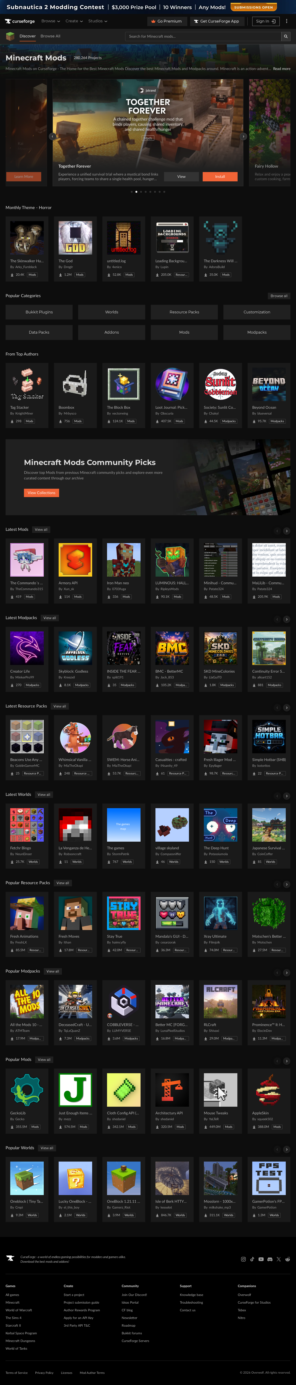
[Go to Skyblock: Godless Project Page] (75, 659)
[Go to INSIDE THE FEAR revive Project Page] (123, 659)
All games (12, 1295)
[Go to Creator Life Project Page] (27, 659)
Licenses (66, 1373)
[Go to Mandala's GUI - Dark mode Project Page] (172, 924)
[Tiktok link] (252, 1259)
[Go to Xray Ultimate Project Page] (220, 924)
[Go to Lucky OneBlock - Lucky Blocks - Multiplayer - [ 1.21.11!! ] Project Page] (75, 1189)
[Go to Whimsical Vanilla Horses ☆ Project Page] (75, 747)
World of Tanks (16, 1348)
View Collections (41, 493)
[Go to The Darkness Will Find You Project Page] (220, 249)
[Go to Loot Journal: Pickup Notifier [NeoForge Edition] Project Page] (172, 395)
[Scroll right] (286, 531)
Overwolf (244, 1295)
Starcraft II (13, 1325)
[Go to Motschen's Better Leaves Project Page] (269, 924)
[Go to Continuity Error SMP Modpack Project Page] (269, 659)
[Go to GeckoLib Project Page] (27, 1101)
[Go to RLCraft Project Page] (220, 1012)
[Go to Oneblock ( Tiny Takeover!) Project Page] (27, 1189)
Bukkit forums (132, 1333)
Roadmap (128, 1325)
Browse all (279, 296)
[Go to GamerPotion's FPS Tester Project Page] (269, 1189)
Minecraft (13, 1302)
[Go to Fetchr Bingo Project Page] (27, 836)
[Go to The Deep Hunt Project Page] (220, 836)
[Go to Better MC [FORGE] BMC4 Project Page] (172, 1012)
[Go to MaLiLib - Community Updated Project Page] (269, 571)
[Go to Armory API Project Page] (75, 571)
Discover (28, 36)
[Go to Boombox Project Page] (75, 395)
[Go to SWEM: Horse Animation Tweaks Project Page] (123, 747)
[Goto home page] (20, 21)
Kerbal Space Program (21, 1333)
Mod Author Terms (92, 1373)
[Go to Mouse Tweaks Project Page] (220, 1101)
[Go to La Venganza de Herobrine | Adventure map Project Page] (75, 836)
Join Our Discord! (134, 1295)
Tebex (242, 1310)
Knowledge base (191, 1295)
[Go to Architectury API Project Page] (172, 1101)
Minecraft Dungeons (20, 1341)
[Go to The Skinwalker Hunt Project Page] (27, 249)
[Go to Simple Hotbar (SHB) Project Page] (269, 747)
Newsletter (129, 1318)
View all (41, 530)
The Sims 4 (13, 1318)
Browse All (50, 36)
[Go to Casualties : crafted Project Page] (172, 747)
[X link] (279, 1259)
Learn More (220, 177)
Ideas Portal (130, 1302)
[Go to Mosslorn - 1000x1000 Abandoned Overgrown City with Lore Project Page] (220, 1189)
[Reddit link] (287, 1259)
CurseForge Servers (135, 1341)
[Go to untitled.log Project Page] (123, 249)
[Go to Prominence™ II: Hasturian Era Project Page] (269, 1012)
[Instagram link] (243, 1259)
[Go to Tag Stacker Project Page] (27, 395)
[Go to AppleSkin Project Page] (269, 1101)
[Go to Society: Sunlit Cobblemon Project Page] (220, 395)
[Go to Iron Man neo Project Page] (123, 571)
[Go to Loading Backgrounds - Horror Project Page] (172, 249)
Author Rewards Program (82, 1310)
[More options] (286, 21)
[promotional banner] (148, 7)
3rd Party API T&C (77, 1325)
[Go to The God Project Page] (75, 249)
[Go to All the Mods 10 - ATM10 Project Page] (27, 1012)
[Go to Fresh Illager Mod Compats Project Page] (220, 747)
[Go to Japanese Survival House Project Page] (269, 836)
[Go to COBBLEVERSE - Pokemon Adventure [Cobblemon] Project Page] (123, 1012)
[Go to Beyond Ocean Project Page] (269, 395)
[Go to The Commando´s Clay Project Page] (27, 571)
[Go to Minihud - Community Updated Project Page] (220, 571)
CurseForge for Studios (254, 1302)
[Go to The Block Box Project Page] (123, 395)
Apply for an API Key (78, 1318)
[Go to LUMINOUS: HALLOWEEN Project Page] (172, 571)
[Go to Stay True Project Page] (123, 924)
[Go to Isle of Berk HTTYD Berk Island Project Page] (172, 1189)
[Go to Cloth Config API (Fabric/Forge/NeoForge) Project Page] (123, 1101)
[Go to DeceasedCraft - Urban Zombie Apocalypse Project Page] (75, 1012)
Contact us (187, 1310)
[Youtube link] (261, 1259)
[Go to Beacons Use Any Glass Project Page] (27, 747)
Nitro (241, 1318)
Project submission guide (81, 1302)
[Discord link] (270, 1259)
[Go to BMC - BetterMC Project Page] (172, 659)
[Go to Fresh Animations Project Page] (27, 924)
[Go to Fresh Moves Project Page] (75, 924)
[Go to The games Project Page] (123, 836)
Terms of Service (17, 1373)
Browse (51, 21)
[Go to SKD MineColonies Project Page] (220, 659)
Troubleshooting (191, 1302)
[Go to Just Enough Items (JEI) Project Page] (75, 1101)
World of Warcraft (19, 1310)
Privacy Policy (44, 1373)
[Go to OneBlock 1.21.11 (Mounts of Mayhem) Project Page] (123, 1189)
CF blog (127, 1310)
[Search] (286, 36)
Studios (98, 21)
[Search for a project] (203, 36)
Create (75, 21)
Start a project (74, 1295)
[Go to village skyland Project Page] (172, 836)
